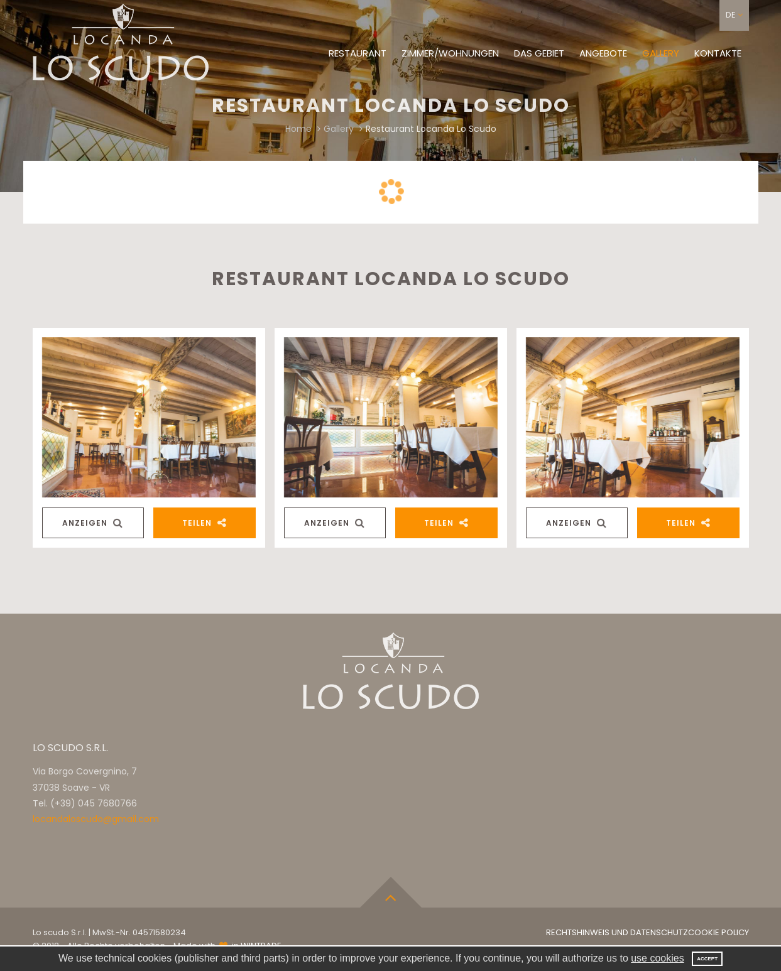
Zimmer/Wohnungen (450, 53)
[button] (734, 15)
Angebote (603, 53)
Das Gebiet (539, 53)
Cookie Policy (718, 932)
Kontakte (717, 53)
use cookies (657, 958)
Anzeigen (92, 523)
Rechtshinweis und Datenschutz (617, 932)
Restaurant (357, 53)
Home (298, 128)
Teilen (204, 523)
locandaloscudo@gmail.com (96, 819)
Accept (707, 959)
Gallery (660, 53)
